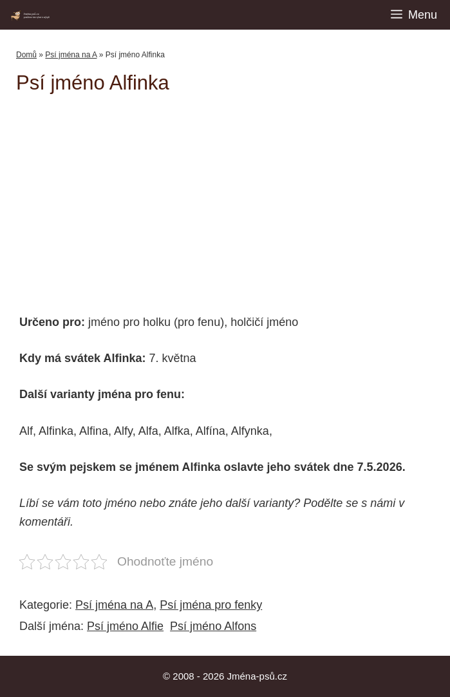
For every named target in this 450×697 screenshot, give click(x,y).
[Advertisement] (233, 198)
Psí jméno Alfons (213, 626)
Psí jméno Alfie (125, 626)
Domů (26, 54)
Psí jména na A (71, 54)
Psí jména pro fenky (211, 604)
